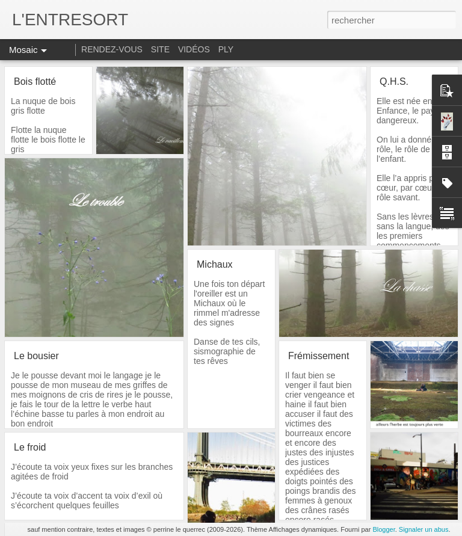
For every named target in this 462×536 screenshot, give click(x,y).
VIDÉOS (195, 49)
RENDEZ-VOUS (112, 49)
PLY (225, 49)
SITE (160, 49)
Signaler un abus (424, 529)
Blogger (383, 529)
